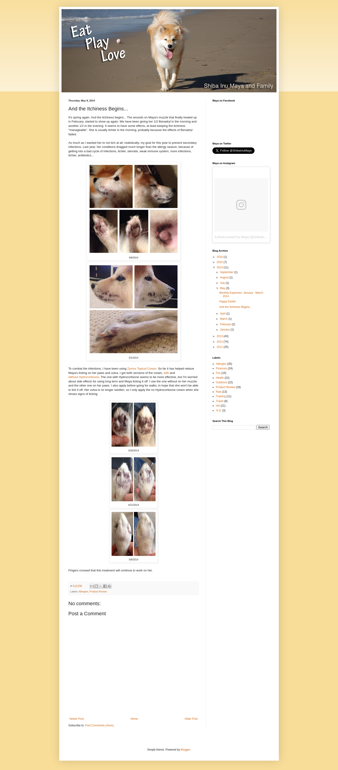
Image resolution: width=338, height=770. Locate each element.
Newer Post (77, 718)
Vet (218, 405)
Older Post (191, 718)
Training (221, 396)
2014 (220, 267)
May (223, 288)
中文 (218, 410)
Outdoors (221, 382)
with (166, 373)
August (224, 277)
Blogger (185, 749)
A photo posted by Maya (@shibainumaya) (245, 237)
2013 (220, 336)
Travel (219, 401)
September (227, 272)
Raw (218, 391)
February (226, 324)
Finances (221, 368)
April (223, 313)
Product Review (98, 591)
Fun (218, 373)
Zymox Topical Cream (141, 368)
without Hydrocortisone (83, 377)
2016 (220, 256)
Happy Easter (227, 301)
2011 (220, 347)
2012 (220, 341)
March (224, 318)
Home (134, 718)
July (223, 283)
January (225, 329)
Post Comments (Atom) (99, 725)
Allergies (83, 591)
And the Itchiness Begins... (235, 307)
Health (220, 377)
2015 (220, 262)
